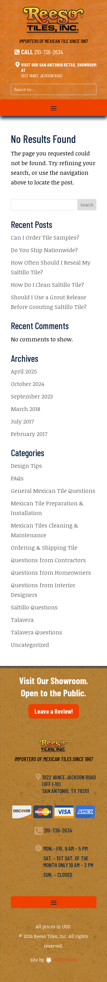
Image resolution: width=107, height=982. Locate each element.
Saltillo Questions (34, 607)
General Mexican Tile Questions (53, 491)
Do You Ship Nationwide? (44, 250)
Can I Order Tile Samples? (45, 237)
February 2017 (29, 434)
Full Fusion (65, 960)
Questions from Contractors (48, 560)
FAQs (17, 478)
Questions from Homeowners (51, 572)
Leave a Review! (54, 711)
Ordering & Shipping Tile (44, 547)
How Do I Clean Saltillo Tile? (47, 284)
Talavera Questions (36, 632)
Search (86, 204)
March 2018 (25, 409)
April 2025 (24, 371)
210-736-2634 (48, 51)
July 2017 (22, 421)
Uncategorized (30, 645)
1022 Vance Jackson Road (41, 75)
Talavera (22, 620)
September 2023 (32, 396)
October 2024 (27, 384)
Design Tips (26, 466)
